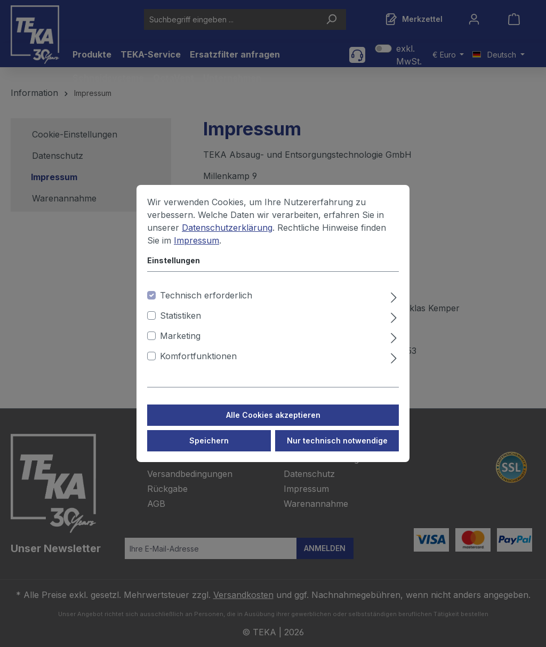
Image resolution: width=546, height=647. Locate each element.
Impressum (196, 251)
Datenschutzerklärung (227, 238)
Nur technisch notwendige (337, 451)
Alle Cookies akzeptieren (273, 426)
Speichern (209, 451)
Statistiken (180, 326)
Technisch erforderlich (206, 306)
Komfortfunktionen (198, 367)
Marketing (180, 347)
